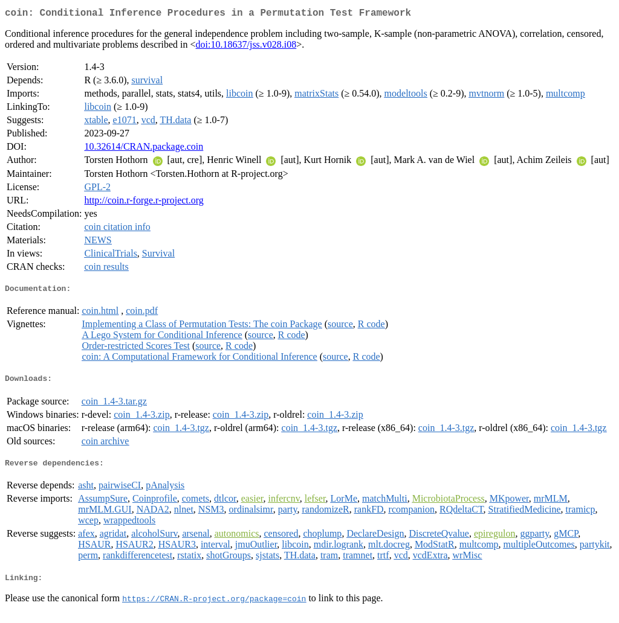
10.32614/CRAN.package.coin (143, 149)
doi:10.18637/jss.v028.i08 (246, 47)
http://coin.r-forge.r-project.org (143, 202)
